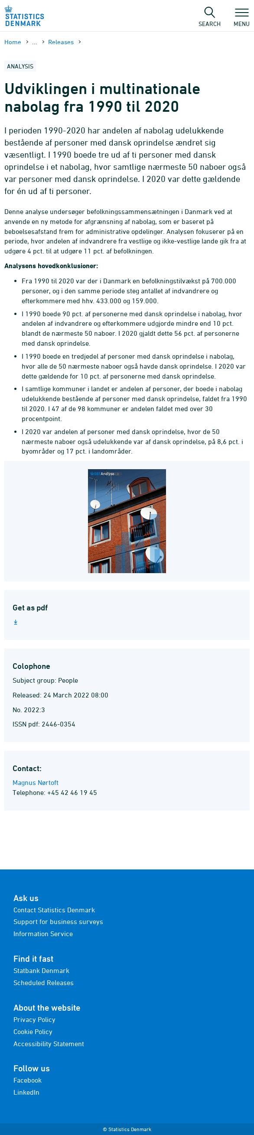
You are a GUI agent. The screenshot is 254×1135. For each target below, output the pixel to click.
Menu (242, 19)
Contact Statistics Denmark (54, 910)
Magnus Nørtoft (36, 782)
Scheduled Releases (43, 982)
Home (12, 41)
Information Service (43, 933)
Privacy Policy (34, 1019)
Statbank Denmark (41, 970)
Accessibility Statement (48, 1043)
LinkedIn (26, 1092)
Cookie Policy (32, 1031)
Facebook (27, 1080)
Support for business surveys (58, 921)
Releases (61, 41)
